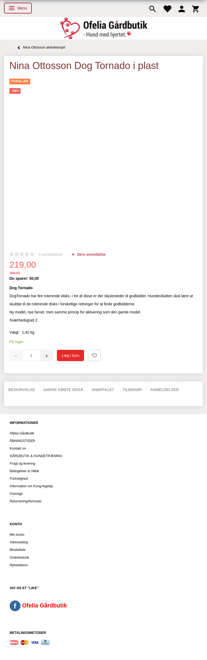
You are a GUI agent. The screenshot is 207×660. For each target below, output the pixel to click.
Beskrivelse (21, 390)
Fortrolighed (19, 479)
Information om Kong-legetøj (31, 486)
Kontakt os (18, 448)
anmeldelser (51, 254)
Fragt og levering (22, 463)
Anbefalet (103, 390)
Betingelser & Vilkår (24, 471)
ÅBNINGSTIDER (22, 441)
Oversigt (16, 494)
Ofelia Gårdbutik (22, 433)
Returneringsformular (26, 501)
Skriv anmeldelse (91, 254)
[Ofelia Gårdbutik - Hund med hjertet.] (103, 28)
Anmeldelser (164, 390)
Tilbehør (132, 390)
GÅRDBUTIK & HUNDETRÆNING (36, 456)
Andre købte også (63, 390)
